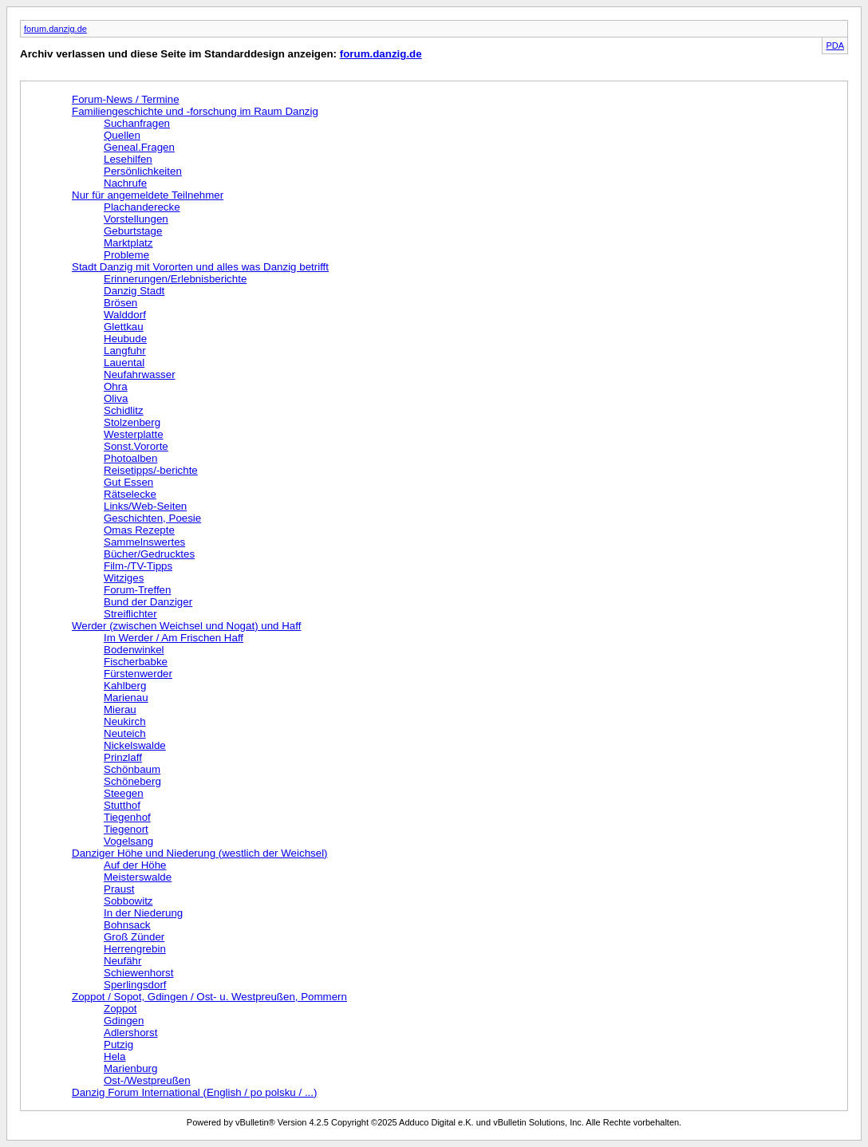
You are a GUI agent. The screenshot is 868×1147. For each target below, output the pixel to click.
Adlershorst (130, 1033)
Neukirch (125, 721)
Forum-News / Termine (126, 99)
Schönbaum (132, 769)
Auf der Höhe (135, 865)
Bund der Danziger (148, 602)
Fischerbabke (136, 662)
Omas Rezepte (139, 530)
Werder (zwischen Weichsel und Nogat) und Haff (186, 626)
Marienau (126, 698)
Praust (119, 889)
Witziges (124, 578)
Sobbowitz (128, 901)
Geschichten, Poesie (152, 518)
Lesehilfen (128, 159)
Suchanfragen (137, 123)
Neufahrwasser (140, 374)
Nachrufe (125, 183)
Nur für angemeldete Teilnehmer (147, 195)
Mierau (120, 709)
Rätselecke (130, 494)
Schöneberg (132, 781)
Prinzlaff (123, 757)
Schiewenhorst (138, 973)
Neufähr (122, 961)
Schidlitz (124, 410)
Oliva (116, 398)
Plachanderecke (142, 207)
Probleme (126, 255)
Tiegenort (126, 829)
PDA (835, 45)
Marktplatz (128, 243)
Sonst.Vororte (136, 446)
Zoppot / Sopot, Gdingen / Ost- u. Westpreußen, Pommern (209, 997)
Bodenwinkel (134, 650)
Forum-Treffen (137, 590)
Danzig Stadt (134, 291)
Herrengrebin (135, 949)
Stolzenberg (132, 422)
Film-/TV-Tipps (138, 566)
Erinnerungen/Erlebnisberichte (175, 279)
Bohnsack (127, 925)
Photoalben (130, 458)
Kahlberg (125, 686)
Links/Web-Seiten (145, 506)
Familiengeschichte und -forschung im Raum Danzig (195, 111)
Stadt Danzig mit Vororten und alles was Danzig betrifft (200, 267)
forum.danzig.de (55, 29)
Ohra (116, 386)
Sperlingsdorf (135, 985)
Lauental (124, 363)
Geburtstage (133, 231)
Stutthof (122, 805)
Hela (114, 1056)
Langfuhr (125, 351)
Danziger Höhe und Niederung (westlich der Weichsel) (200, 853)
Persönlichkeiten (143, 171)
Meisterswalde (138, 877)
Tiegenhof (127, 817)
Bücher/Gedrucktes (149, 554)
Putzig (118, 1044)
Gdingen (124, 1021)
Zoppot (120, 1009)
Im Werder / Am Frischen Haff (173, 638)
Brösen (120, 303)
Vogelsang (128, 841)
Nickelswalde (135, 745)
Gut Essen (128, 482)
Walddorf (125, 315)
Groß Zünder (134, 937)
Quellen (122, 135)
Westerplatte (134, 434)
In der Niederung (143, 913)
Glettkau (124, 327)
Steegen (124, 793)
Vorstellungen (136, 219)
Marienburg (130, 1068)
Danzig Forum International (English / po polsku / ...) (194, 1092)
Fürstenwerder (138, 674)
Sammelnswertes (144, 542)
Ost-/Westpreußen (147, 1080)
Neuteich (125, 733)
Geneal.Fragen (139, 147)
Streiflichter (130, 614)
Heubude (125, 339)
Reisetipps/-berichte (151, 470)
